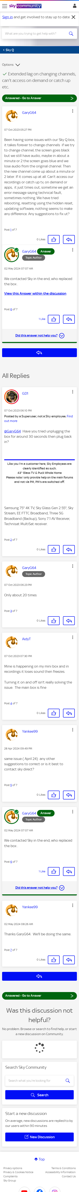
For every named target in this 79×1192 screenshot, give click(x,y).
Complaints (10, 1176)
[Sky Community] (26, 6)
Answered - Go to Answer (39, 98)
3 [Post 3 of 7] (11, 610)
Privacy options (12, 1168)
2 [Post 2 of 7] (11, 539)
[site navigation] (4, 6)
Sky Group (9, 1180)
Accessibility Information (60, 1172)
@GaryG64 (12, 431)
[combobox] (36, 33)
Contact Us (69, 1176)
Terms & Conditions (63, 1168)
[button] (73, 111)
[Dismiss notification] (73, 17)
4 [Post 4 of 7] (11, 703)
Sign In (74, 7)
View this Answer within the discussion (35, 293)
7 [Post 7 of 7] (11, 949)
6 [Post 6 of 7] (11, 309)
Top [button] (42, 1159)
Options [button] (7, 65)
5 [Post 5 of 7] (11, 785)
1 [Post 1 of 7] (10, 229)
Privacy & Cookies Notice (18, 1172)
